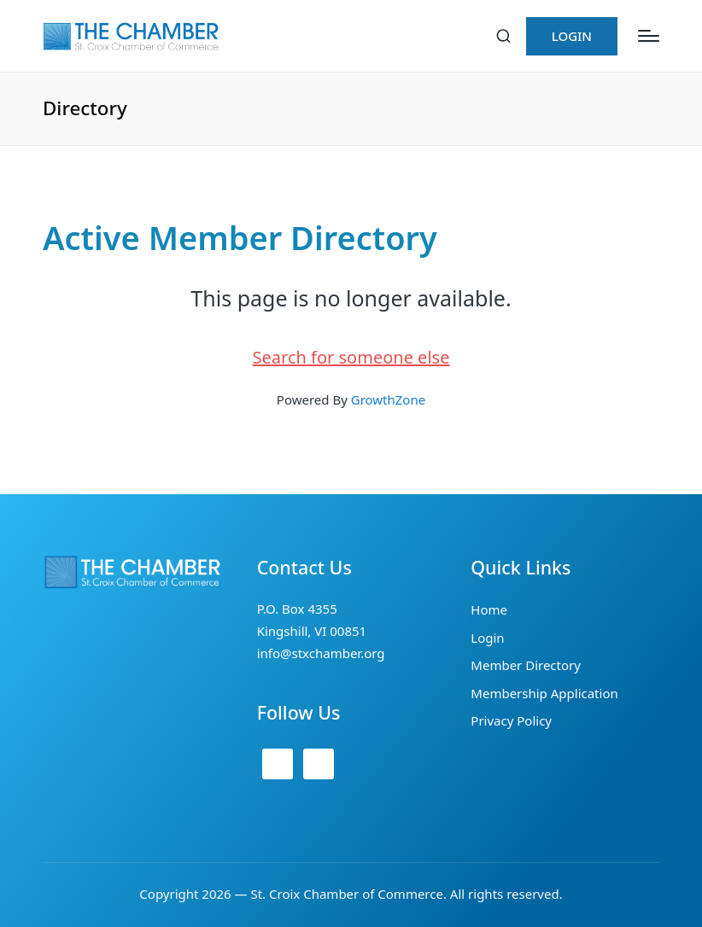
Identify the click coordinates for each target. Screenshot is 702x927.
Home (489, 609)
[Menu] (648, 36)
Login (487, 637)
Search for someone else (351, 357)
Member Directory (526, 664)
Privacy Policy (511, 720)
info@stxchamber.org (321, 653)
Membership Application (544, 693)
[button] (571, 36)
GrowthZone (388, 399)
